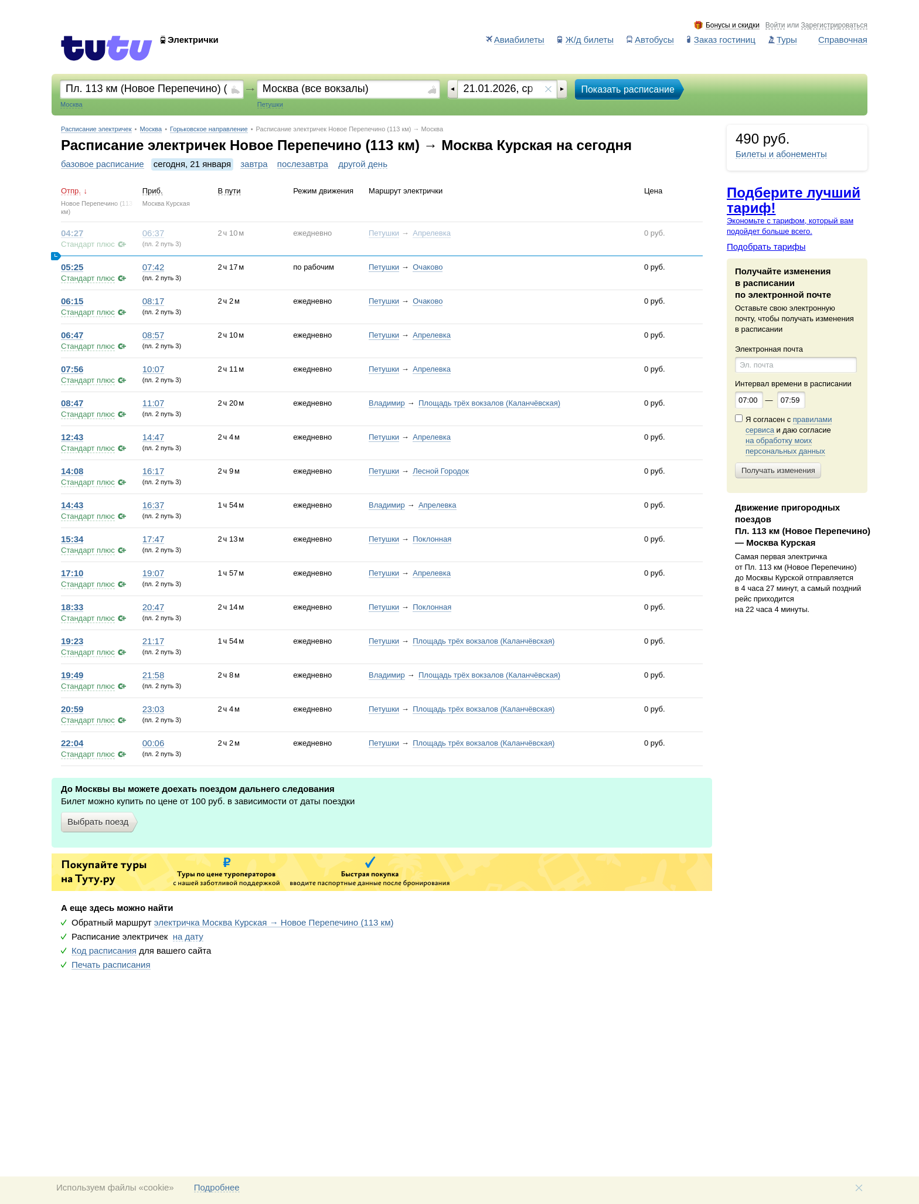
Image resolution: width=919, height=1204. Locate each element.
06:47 (72, 335)
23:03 (153, 709)
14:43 (72, 505)
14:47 (153, 437)
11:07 (153, 403)
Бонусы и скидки (733, 25)
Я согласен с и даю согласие (789, 435)
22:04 (72, 743)
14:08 (72, 471)
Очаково (428, 267)
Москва (151, 129)
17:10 (72, 573)
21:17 (153, 641)
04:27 (72, 233)
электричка (274, 922)
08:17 (153, 301)
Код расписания (104, 950)
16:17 (153, 471)
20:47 (153, 607)
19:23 (72, 641)
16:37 (153, 505)
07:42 (153, 267)
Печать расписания (111, 965)
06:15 (72, 301)
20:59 (72, 709)
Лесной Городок (441, 471)
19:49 (72, 675)
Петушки (384, 233)
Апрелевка (432, 233)
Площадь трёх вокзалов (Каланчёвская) (489, 403)
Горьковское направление (209, 129)
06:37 (153, 233)
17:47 (153, 539)
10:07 (153, 369)
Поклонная (432, 539)
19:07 (153, 573)
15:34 (72, 539)
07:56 (72, 369)
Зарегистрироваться (834, 25)
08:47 (72, 403)
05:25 (72, 267)
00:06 (153, 743)
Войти (775, 25)
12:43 (72, 437)
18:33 (72, 607)
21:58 (153, 675)
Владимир (387, 403)
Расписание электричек (96, 129)
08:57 (153, 335)
